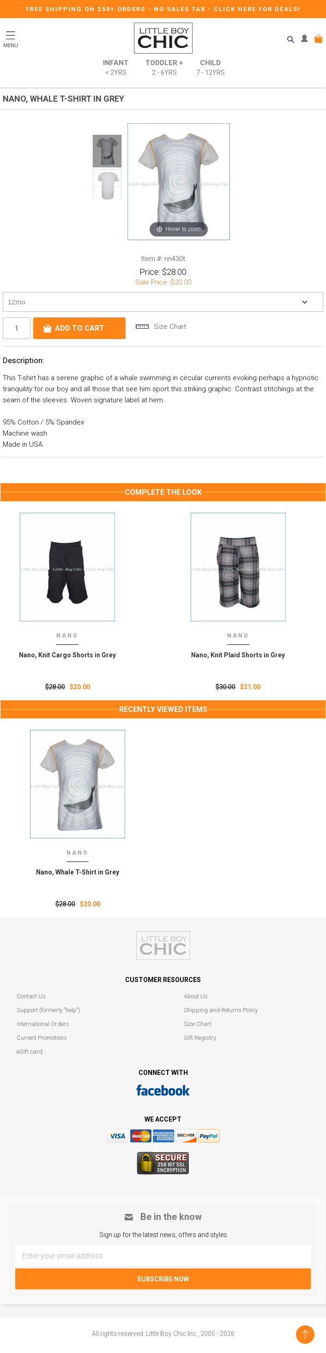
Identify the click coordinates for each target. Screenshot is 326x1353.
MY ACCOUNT (306, 39)
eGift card (29, 1051)
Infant (115, 68)
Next (107, 205)
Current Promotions (42, 1037)
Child (210, 68)
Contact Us (31, 996)
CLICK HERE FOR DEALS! (257, 9)
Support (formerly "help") (48, 1010)
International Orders (43, 1023)
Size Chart (197, 1023)
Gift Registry (200, 1037)
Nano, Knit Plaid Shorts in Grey (248, 655)
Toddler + (164, 68)
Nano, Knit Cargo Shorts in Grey (77, 655)
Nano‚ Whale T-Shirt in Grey (77, 872)
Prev (107, 127)
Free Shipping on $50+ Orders (87, 9)
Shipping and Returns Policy (221, 1010)
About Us (196, 996)
